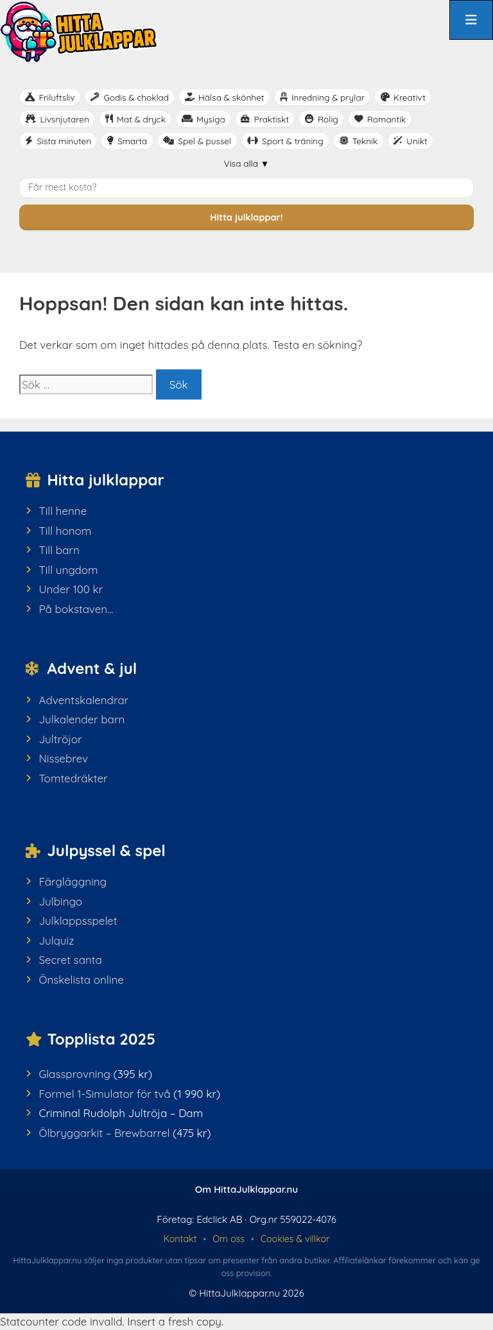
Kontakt (179, 1239)
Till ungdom (68, 570)
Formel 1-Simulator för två (104, 1093)
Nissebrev (63, 758)
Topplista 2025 (101, 1038)
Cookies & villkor (295, 1239)
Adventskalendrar (83, 700)
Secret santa (70, 959)
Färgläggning (73, 881)
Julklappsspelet (78, 920)
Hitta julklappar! (246, 217)
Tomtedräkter (73, 778)
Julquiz (56, 940)
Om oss (228, 1239)
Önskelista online (81, 979)
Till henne (63, 511)
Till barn (59, 550)
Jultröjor (60, 739)
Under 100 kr (71, 589)
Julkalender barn (82, 719)
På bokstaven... (76, 609)
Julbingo (60, 901)
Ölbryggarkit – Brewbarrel (104, 1133)
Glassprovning (74, 1074)
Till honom (65, 530)
